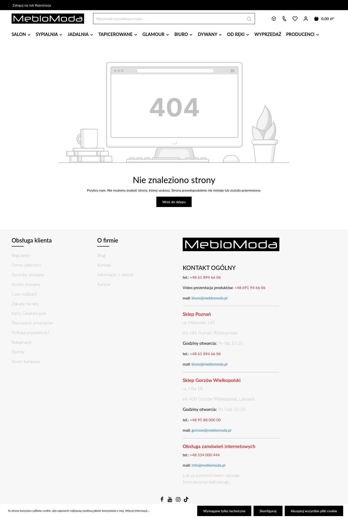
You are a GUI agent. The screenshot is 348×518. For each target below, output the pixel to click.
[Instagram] (178, 501)
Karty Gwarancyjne (29, 313)
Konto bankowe (26, 361)
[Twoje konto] (306, 18)
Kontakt (104, 265)
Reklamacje (22, 342)
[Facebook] (162, 501)
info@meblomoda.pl (208, 465)
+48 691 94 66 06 (250, 287)
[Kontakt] (284, 18)
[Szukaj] (249, 18)
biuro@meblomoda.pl (210, 298)
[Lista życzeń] (295, 18)
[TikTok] (186, 501)
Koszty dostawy (26, 284)
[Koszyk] (324, 18)
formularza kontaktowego (206, 481)
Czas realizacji (24, 294)
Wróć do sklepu (174, 202)
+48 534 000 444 (205, 454)
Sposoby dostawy (28, 274)
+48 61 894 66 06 (205, 277)
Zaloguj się (20, 5)
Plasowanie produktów (32, 322)
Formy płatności (26, 265)
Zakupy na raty (25, 303)
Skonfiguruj (268, 511)
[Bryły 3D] (274, 18)
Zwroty (18, 351)
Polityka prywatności (30, 332)
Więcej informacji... (137, 511)
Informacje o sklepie (115, 274)
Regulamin (21, 255)
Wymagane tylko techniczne (225, 511)
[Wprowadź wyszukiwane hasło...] (168, 18)
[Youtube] (170, 501)
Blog (101, 255)
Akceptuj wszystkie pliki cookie (314, 511)
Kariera (103, 284)
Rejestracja (43, 5)
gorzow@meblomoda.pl (211, 430)
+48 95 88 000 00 (205, 419)
